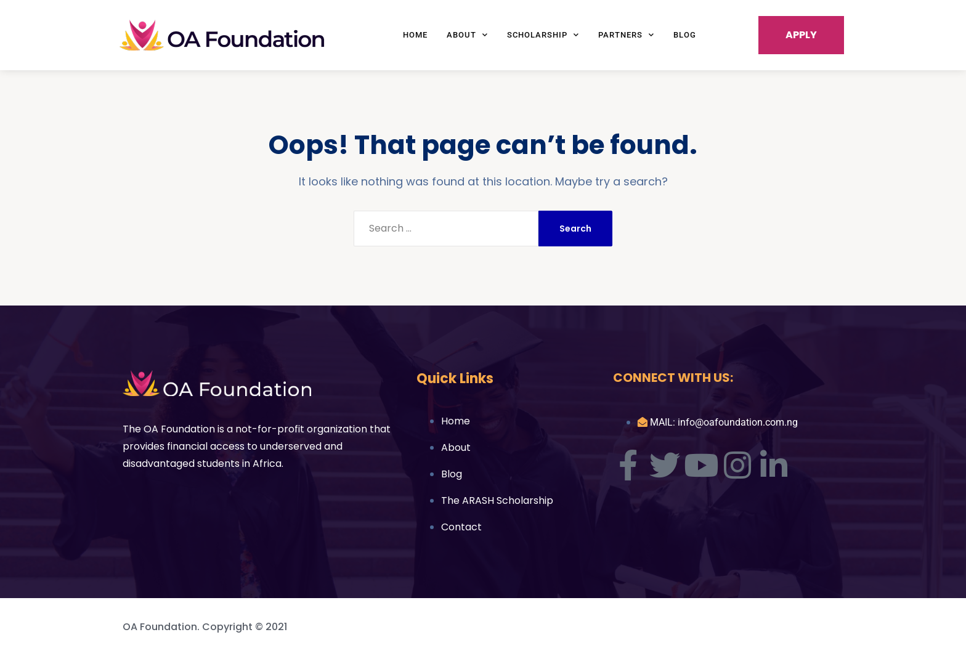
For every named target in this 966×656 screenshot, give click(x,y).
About (467, 35)
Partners (626, 35)
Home (415, 34)
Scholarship (543, 35)
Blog (684, 34)
